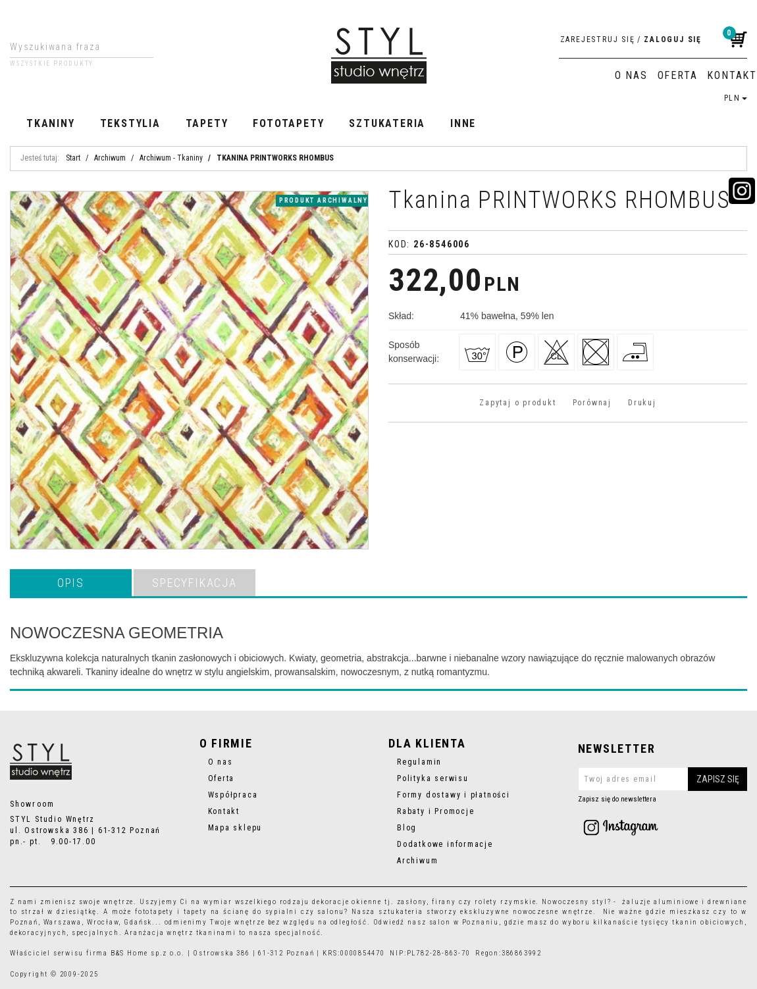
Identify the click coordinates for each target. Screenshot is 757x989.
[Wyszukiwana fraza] (71, 46)
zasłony (412, 902)
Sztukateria (387, 123)
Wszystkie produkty (51, 64)
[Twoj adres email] (663, 779)
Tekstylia (130, 123)
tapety (195, 911)
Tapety (207, 123)
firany (444, 902)
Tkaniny (50, 123)
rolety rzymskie (505, 902)
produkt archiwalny (323, 200)
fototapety (154, 911)
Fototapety (288, 123)
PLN (735, 98)
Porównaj (592, 402)
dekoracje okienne (347, 902)
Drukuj (642, 402)
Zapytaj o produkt (517, 402)
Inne (463, 123)
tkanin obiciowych (708, 922)
